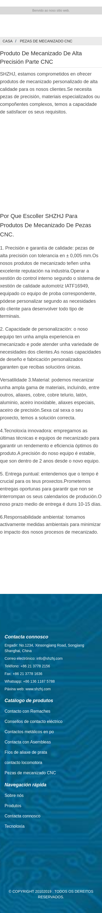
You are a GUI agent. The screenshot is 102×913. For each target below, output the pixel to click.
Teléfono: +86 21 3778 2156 (27, 666)
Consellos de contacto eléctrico (33, 721)
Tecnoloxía (14, 826)
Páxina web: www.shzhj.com (27, 689)
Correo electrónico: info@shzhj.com (33, 658)
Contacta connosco (22, 816)
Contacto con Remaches (27, 711)
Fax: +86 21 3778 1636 (23, 674)
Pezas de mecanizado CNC (46, 41)
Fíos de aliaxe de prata (25, 752)
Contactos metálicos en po (29, 732)
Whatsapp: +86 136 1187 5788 (29, 681)
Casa (8, 41)
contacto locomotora (23, 762)
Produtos (12, 805)
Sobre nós (14, 795)
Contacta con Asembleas (27, 742)
